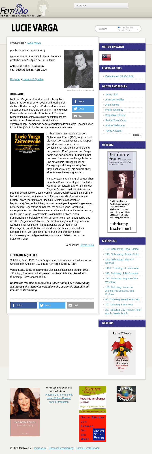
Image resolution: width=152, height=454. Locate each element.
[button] (83, 101)
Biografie (15, 79)
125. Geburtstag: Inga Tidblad (122, 249)
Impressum (40, 448)
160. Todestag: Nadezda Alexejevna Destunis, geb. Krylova (120, 291)
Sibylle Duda (87, 245)
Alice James (112, 104)
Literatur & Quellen (33, 79)
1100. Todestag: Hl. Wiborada (122, 268)
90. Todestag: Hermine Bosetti (122, 299)
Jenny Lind (111, 94)
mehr (136, 135)
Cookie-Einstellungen (88, 448)
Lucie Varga (34, 42)
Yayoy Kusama (113, 130)
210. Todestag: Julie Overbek (121, 273)
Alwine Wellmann (115, 125)
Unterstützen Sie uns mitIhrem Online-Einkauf (59, 398)
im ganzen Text (125, 27)
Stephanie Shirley (115, 115)
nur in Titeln (124, 30)
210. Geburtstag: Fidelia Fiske (122, 254)
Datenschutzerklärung (61, 448)
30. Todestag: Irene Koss (119, 304)
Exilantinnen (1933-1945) (119, 76)
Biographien (17, 42)
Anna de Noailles (115, 99)
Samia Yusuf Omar (116, 120)
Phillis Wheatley (114, 109)
